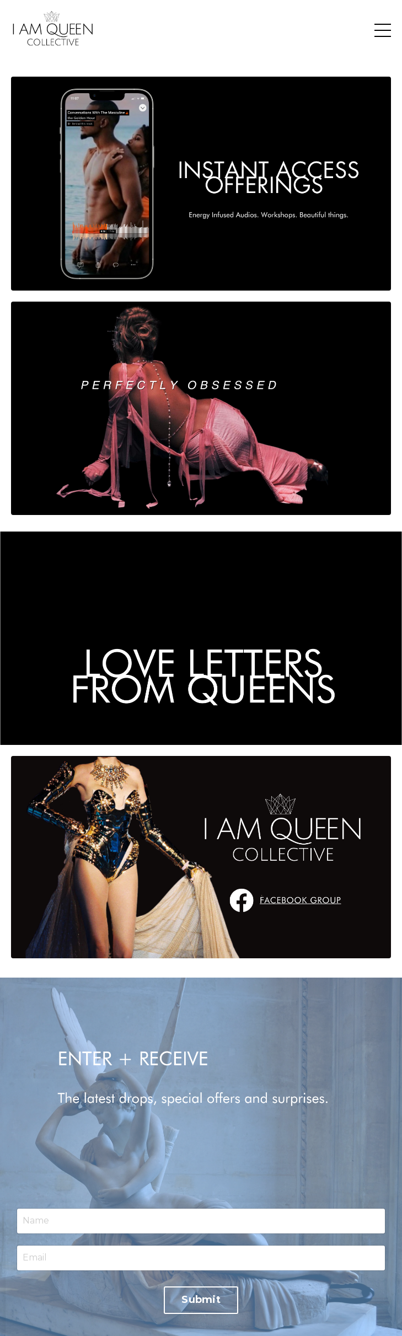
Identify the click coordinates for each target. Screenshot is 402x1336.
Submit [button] (201, 1300)
